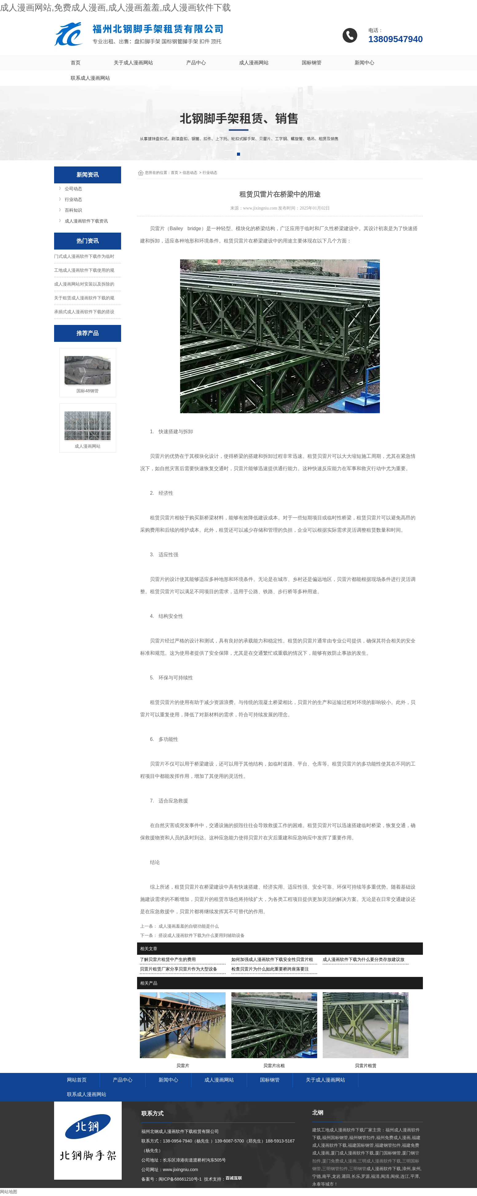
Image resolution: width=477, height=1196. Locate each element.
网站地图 (8, 1191)
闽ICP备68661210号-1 (180, 1179)
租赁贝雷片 (236, 240)
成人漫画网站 (254, 62)
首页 (76, 62)
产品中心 (196, 62)
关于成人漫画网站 (133, 62)
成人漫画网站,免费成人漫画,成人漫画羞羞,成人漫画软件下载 (115, 7)
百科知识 (73, 210)
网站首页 (77, 1079)
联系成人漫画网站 (90, 78)
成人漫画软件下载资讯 (86, 220)
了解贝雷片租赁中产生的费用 (168, 959)
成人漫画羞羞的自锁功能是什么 (188, 926)
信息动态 (190, 172)
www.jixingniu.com (260, 208)
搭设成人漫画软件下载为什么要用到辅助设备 (201, 935)
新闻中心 (364, 62)
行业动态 (73, 199)
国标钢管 (311, 62)
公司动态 (73, 188)
